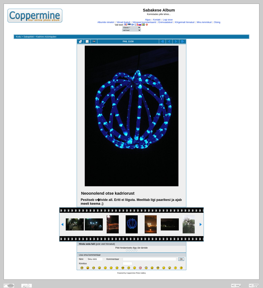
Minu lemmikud (204, 22)
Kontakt (157, 19)
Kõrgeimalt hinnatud (184, 22)
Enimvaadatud (165, 22)
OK (181, 259)
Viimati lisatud (123, 22)
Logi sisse (168, 19)
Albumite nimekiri (106, 22)
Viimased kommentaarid (144, 22)
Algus (148, 19)
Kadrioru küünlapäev (46, 36)
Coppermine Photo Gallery (136, 273)
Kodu (18, 36)
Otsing (217, 22)
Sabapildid (29, 36)
